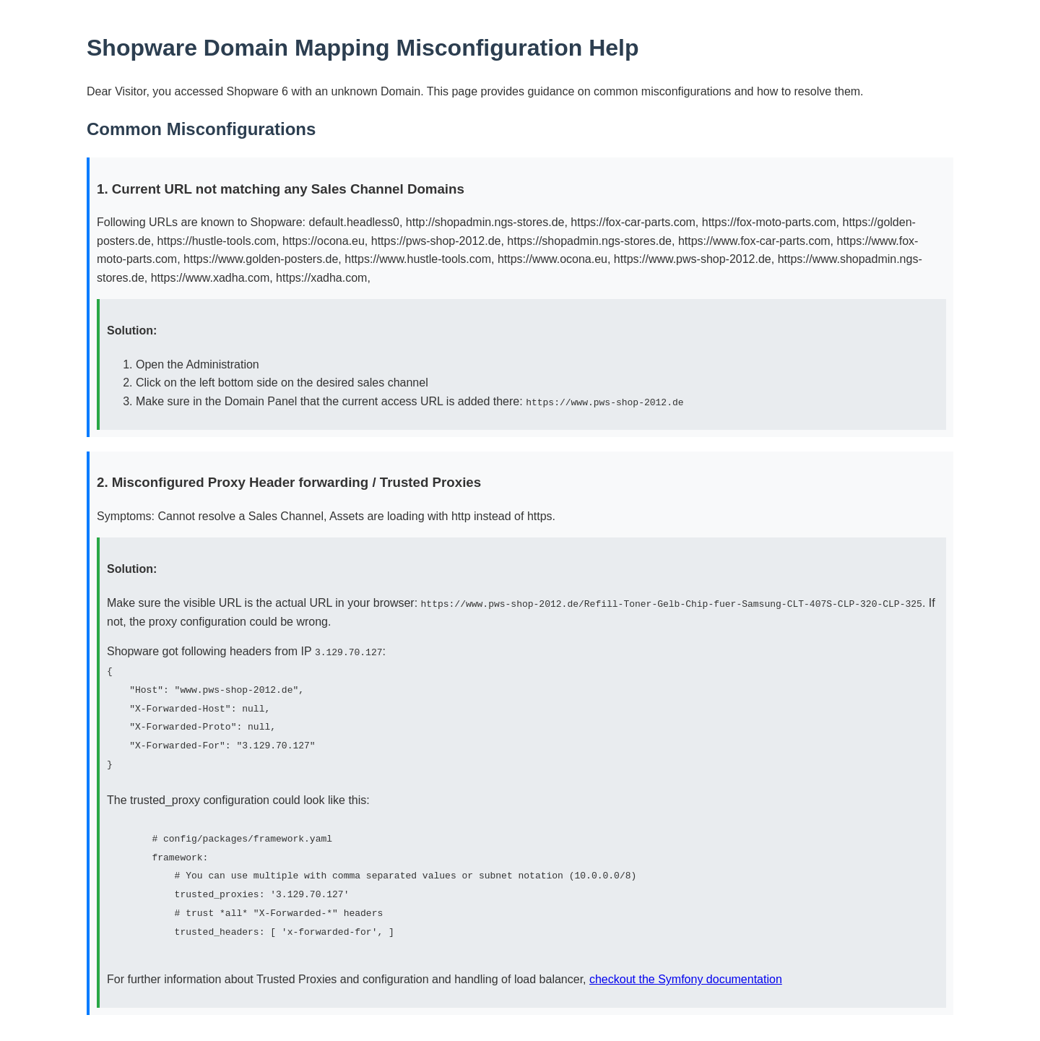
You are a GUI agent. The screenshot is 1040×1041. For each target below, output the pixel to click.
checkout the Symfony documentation (685, 977)
